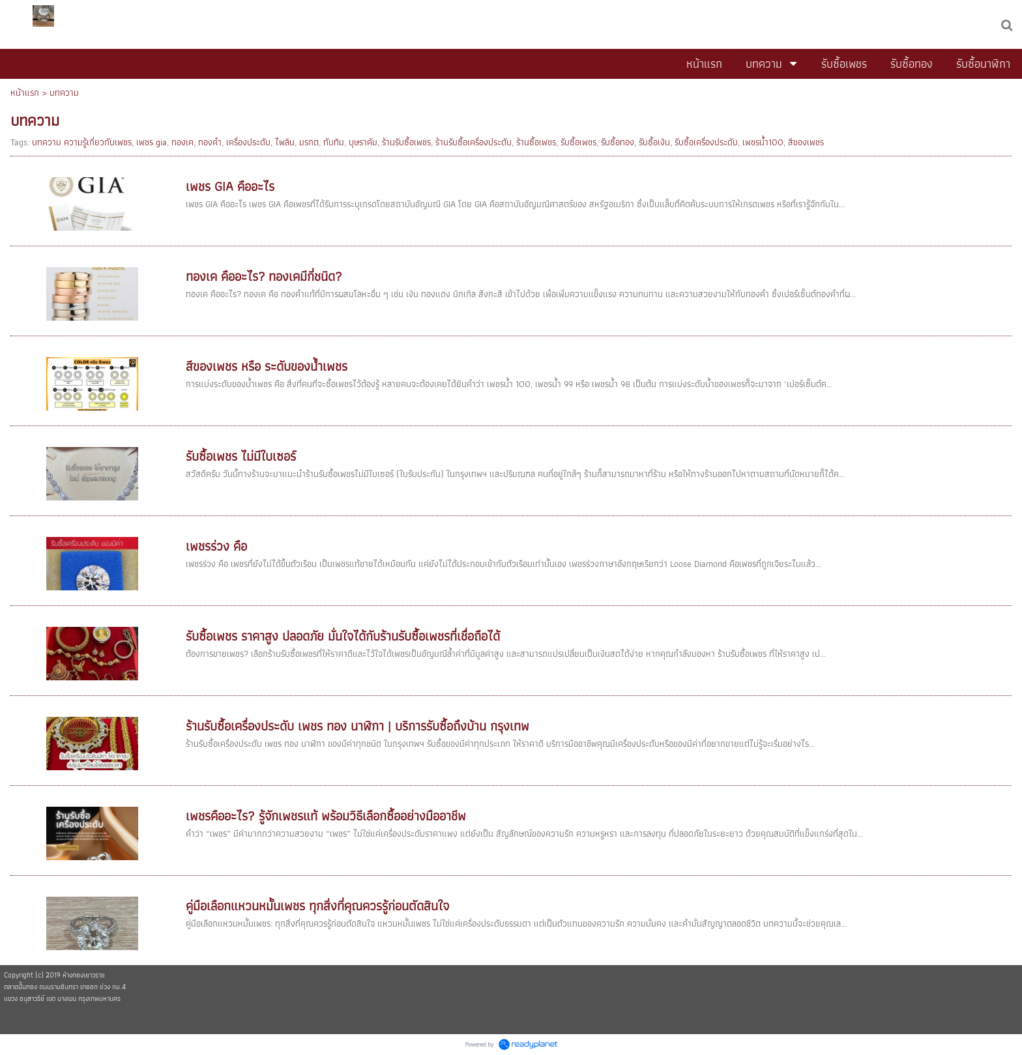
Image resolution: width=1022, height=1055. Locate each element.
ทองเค (182, 142)
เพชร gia (151, 142)
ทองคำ (210, 142)
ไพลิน (285, 142)
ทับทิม (333, 142)
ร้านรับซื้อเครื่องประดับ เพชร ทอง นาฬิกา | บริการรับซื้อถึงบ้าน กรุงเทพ (357, 725)
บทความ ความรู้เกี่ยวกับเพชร (82, 142)
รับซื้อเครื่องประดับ (706, 142)
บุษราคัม (363, 142)
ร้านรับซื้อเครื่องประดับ (473, 142)
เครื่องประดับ (248, 142)
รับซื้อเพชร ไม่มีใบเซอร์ (241, 456)
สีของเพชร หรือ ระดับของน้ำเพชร (266, 366)
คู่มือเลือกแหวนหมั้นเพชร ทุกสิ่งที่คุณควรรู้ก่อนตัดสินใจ (317, 905)
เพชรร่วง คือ (216, 546)
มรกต (309, 142)
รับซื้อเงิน (654, 142)
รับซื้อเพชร (578, 142)
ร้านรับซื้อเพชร (406, 142)
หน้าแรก (24, 92)
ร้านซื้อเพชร (536, 142)
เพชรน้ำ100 (762, 142)
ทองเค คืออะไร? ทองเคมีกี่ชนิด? (264, 276)
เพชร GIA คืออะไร (230, 186)
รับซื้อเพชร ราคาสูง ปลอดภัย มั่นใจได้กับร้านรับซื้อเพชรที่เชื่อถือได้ (343, 636)
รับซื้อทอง (617, 142)
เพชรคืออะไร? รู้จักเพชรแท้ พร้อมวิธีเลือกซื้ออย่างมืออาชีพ (326, 815)
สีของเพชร (806, 142)
